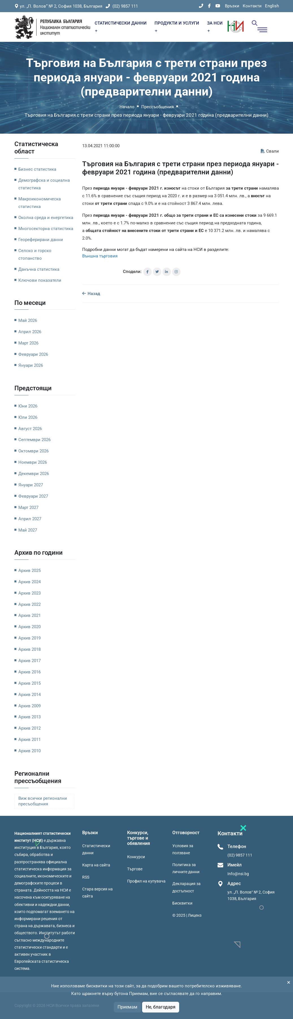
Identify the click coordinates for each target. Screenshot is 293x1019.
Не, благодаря (160, 1007)
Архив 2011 (29, 739)
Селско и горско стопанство (34, 254)
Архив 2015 (29, 683)
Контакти (252, 5)
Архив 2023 (29, 593)
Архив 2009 (29, 705)
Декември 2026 (33, 473)
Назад (91, 293)
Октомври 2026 (33, 451)
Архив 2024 (29, 581)
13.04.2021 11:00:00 (101, 145)
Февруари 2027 (33, 496)
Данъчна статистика (38, 269)
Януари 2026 (30, 365)
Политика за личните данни (185, 868)
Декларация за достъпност (186, 887)
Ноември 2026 (32, 462)
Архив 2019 (29, 638)
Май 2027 (27, 530)
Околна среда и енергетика (45, 217)
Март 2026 (28, 343)
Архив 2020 (29, 626)
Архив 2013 (29, 716)
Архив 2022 (29, 604)
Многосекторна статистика (45, 228)
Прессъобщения (157, 106)
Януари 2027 (30, 484)
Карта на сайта (96, 865)
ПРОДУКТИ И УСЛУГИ (177, 26)
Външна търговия (100, 256)
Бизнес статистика (37, 169)
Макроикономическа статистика (39, 202)
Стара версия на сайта (97, 892)
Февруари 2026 (33, 354)
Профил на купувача (146, 881)
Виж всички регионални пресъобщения (42, 801)
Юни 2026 (27, 406)
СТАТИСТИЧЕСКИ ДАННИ (121, 26)
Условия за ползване (182, 849)
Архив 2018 (29, 649)
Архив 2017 (29, 660)
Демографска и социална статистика (44, 184)
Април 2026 (29, 331)
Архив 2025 (29, 570)
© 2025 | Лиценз (186, 915)
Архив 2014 (29, 694)
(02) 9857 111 (122, 6)
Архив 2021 (29, 615)
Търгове (134, 869)
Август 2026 (30, 428)
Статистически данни (96, 849)
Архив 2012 (29, 728)
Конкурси (136, 857)
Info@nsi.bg (238, 873)
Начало (127, 106)
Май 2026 (27, 320)
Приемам (127, 1007)
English (272, 5)
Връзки (232, 5)
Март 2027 (28, 507)
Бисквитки (182, 903)
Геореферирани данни (40, 239)
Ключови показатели (39, 280)
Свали (270, 151)
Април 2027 (29, 518)
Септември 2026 (34, 439)
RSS (85, 877)
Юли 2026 (27, 417)
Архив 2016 (29, 672)
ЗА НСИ (215, 26)
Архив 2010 (29, 750)
